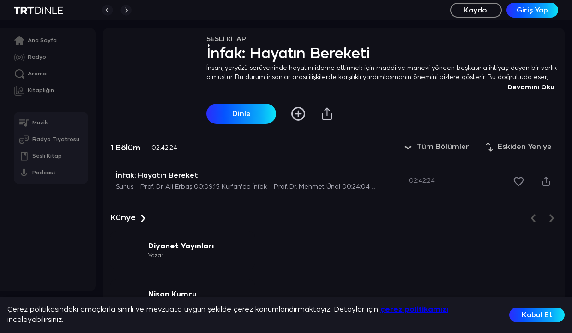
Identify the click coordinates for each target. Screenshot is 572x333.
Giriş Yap (532, 10)
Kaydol (476, 10)
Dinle (241, 114)
